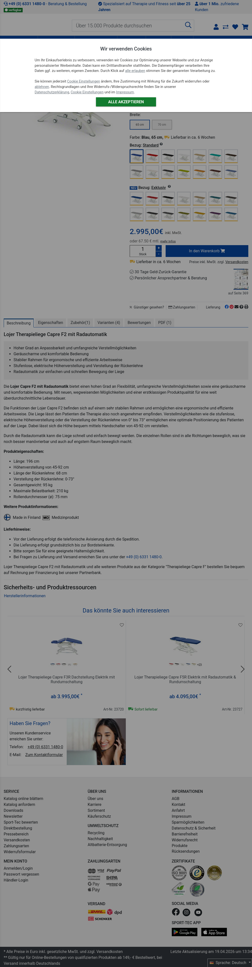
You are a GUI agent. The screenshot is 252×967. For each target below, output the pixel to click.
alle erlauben (135, 71)
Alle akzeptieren (126, 102)
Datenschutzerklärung (52, 92)
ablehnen (42, 87)
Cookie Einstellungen (83, 81)
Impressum (125, 92)
